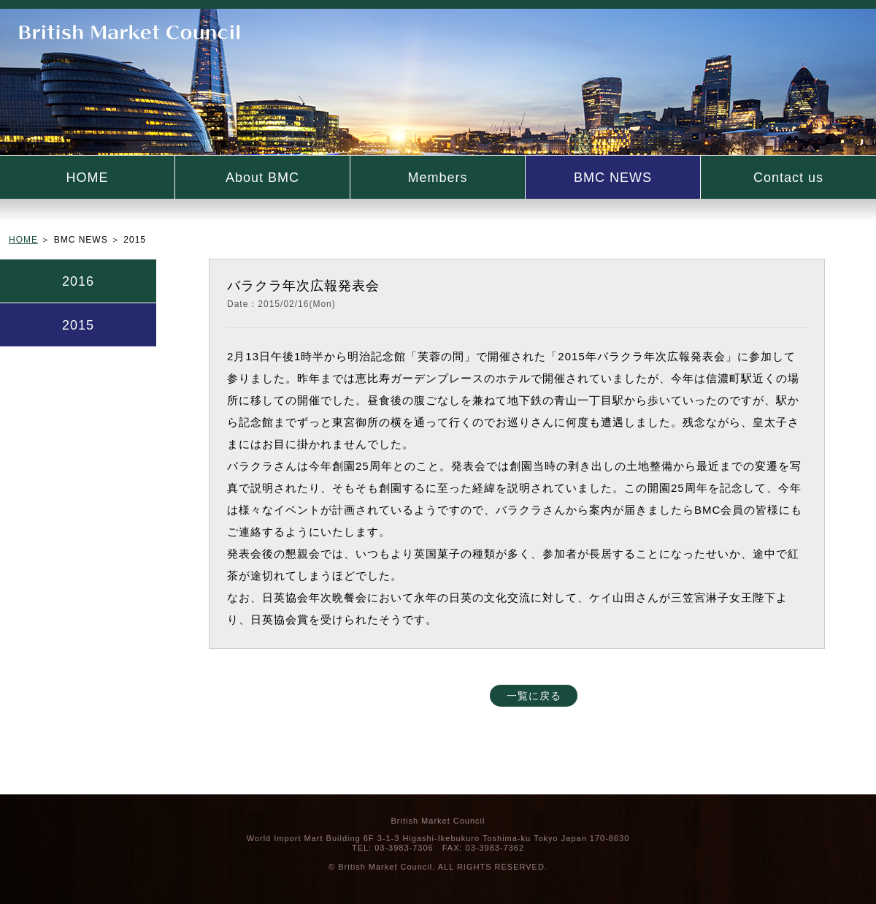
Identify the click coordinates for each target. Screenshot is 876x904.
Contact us (788, 177)
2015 (78, 325)
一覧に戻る (534, 696)
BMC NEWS (613, 177)
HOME (87, 177)
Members (437, 177)
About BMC (262, 177)
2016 (78, 281)
